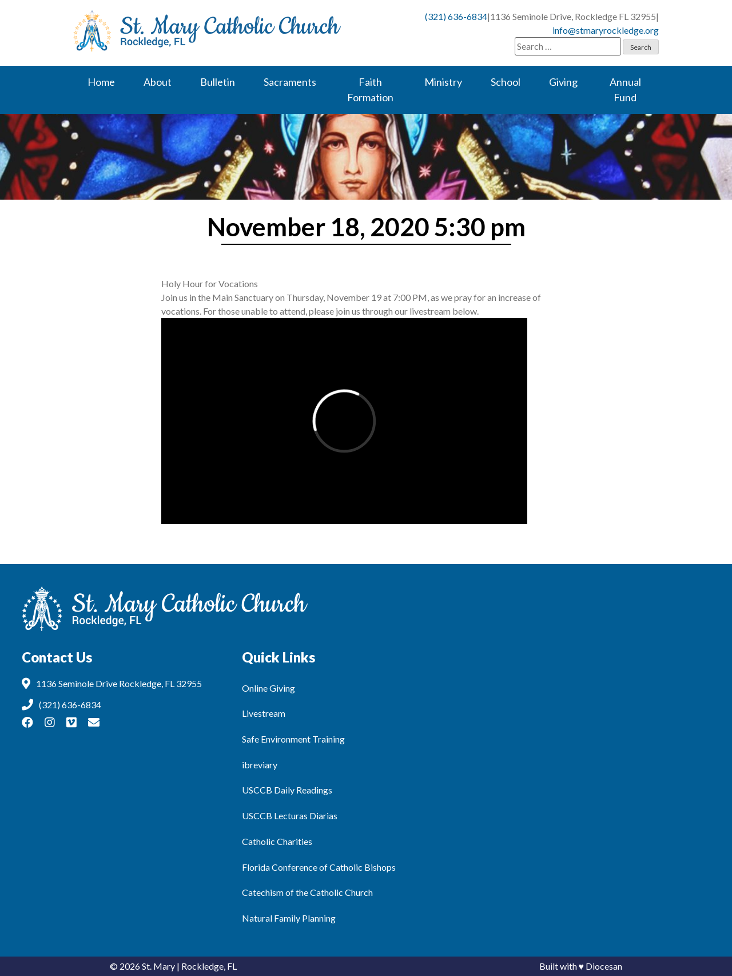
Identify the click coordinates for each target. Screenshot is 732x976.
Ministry (443, 82)
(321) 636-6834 (456, 16)
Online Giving (268, 688)
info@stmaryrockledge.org (605, 30)
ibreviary (259, 764)
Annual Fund (625, 90)
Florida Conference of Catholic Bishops (319, 867)
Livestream (263, 713)
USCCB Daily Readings (287, 789)
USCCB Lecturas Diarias (289, 815)
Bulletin (217, 82)
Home (101, 82)
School (505, 82)
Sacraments (290, 82)
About (158, 82)
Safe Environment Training (293, 738)
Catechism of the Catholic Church (307, 892)
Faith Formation (370, 90)
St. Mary (158, 966)
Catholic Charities (277, 841)
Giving (563, 82)
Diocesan (604, 966)
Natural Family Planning (289, 917)
